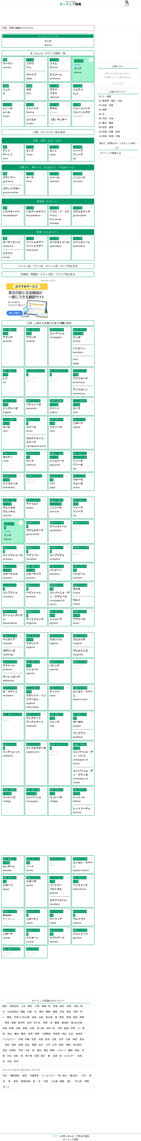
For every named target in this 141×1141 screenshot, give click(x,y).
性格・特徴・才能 (12, 1028)
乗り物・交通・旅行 (35, 1055)
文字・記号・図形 (55, 1044)
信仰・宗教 (10, 1044)
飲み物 (49, 1017)
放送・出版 (38, 1017)
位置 (32, 1028)
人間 (37, 1006)
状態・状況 (24, 1044)
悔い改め (62, 1075)
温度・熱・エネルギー (64, 1055)
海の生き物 (76, 1022)
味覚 (75, 1039)
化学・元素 (64, 1039)
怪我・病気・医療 (75, 1017)
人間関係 (46, 1033)
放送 (15, 1081)
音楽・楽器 (65, 1011)
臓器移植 (15, 1075)
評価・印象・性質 (27, 1039)
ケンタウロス (48, 1075)
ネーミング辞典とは (110, 153)
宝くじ (6, 1086)
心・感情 (106, 96)
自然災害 (14, 1006)
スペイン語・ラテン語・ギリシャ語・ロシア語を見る (48, 266)
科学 (16, 1061)
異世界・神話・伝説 (63, 1033)
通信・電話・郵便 (46, 1050)
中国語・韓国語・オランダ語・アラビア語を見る (48, 274)
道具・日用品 (9, 1050)
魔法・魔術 (20, 1033)
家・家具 (59, 1017)
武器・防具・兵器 (48, 1039)
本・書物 (54, 1022)
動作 (5, 1006)
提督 (24, 1075)
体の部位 (77, 1044)
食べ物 (40, 1028)
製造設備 (25, 1081)
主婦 (46, 1081)
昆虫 (82, 1039)
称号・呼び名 (34, 1022)
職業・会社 (38, 1044)
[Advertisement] (70, 16)
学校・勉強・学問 (67, 1028)
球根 (87, 1081)
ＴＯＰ (55, 1136)
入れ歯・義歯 (58, 1081)
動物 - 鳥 (46, 1006)
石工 (84, 1075)
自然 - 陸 (50, 1028)
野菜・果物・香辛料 (15, 1022)
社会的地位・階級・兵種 (19, 1011)
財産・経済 (59, 1006)
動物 (55, 1011)
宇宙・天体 (24, 1050)
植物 (68, 1044)
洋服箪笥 (34, 1075)
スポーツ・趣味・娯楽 (68, 1050)
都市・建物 (45, 1011)
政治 (9, 1033)
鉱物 (25, 1028)
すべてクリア (118, 84)
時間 (45, 1022)
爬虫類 (65, 1022)
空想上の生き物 (22, 1017)
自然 (69, 1006)
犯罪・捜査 (34, 1033)
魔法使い (74, 1075)
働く (69, 1081)
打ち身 (78, 1081)
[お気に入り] (21, 59)
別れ (5, 1075)
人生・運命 (26, 1006)
